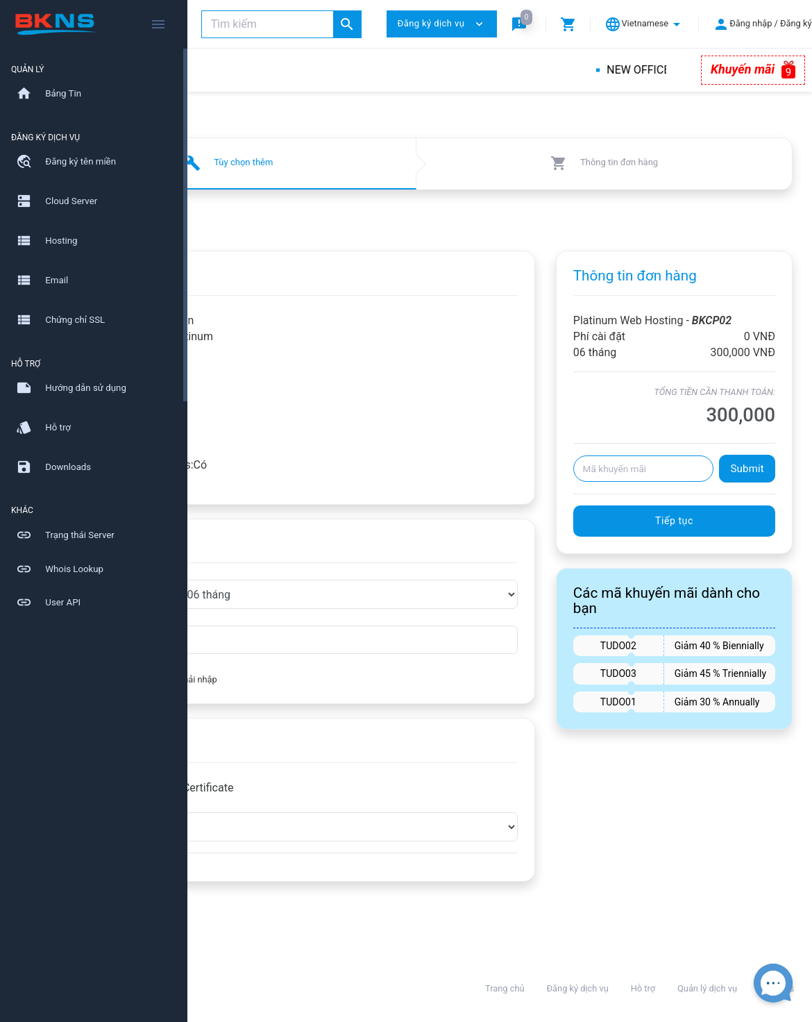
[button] (522, 24)
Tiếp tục (702, 536)
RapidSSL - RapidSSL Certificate (321, 787)
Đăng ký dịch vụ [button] (442, 24)
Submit (747, 484)
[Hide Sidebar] (158, 24)
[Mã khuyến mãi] (671, 484)
